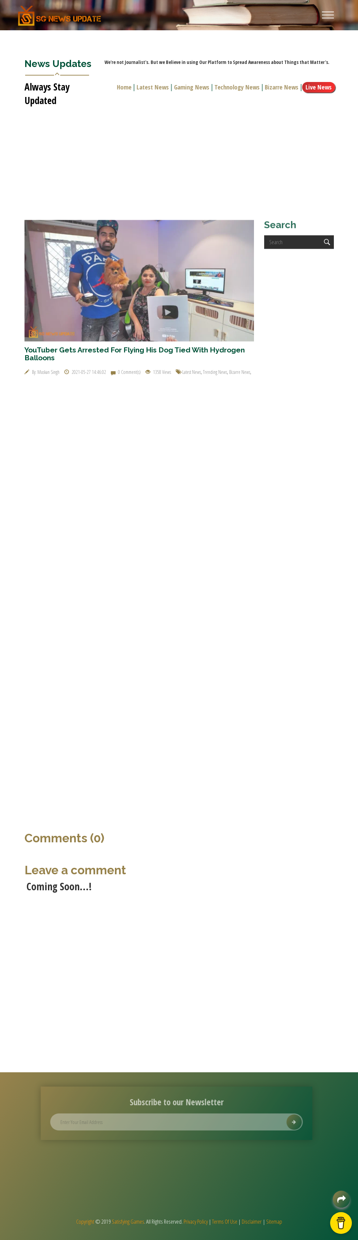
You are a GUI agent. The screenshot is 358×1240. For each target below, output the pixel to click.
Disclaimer (252, 1221)
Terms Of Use (224, 1221)
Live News (321, 87)
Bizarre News (284, 87)
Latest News (155, 87)
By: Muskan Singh (41, 372)
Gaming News (193, 87)
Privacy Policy (196, 1221)
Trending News (215, 372)
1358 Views (158, 372)
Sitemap (274, 1221)
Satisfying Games (128, 1221)
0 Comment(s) (126, 372)
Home (126, 87)
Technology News (239, 87)
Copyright (85, 1221)
